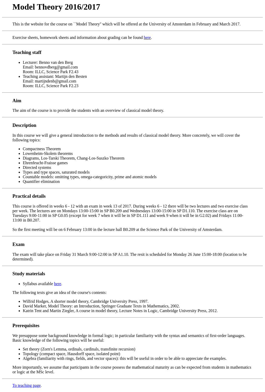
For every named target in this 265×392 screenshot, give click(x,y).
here (147, 37)
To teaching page (26, 385)
